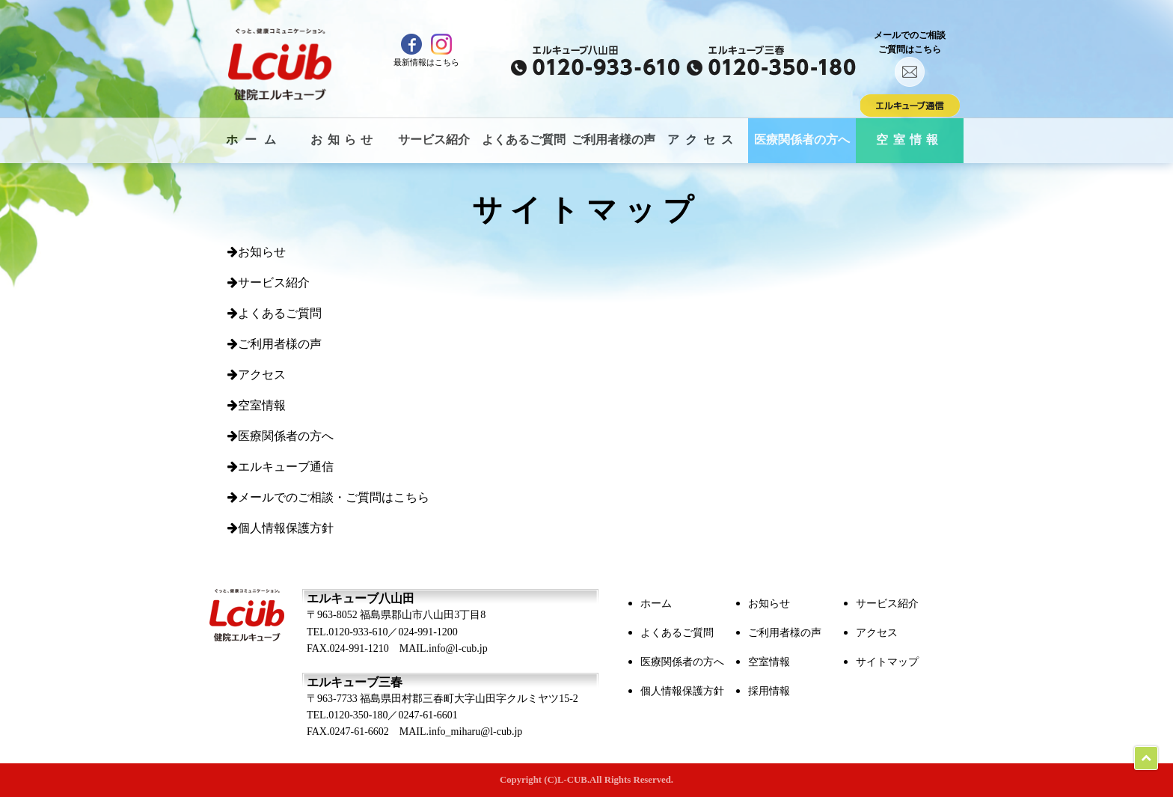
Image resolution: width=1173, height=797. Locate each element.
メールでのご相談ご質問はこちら (910, 58)
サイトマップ (887, 662)
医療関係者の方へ (802, 139)
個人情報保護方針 (280, 528)
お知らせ (344, 139)
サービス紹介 (434, 139)
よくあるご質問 (524, 139)
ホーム (255, 139)
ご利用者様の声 (613, 139)
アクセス (703, 139)
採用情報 (769, 691)
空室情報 (909, 139)
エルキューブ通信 (280, 466)
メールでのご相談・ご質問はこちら (328, 497)
